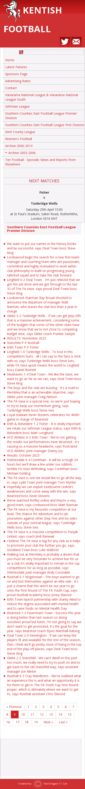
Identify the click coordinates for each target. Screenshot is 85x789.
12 (42, 714)
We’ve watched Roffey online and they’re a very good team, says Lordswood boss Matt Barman (42, 502)
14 (60, 714)
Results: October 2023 (23, 455)
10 (23, 714)
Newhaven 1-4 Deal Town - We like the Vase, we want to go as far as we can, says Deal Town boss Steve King (44, 378)
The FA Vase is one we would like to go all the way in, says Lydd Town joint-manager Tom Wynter (44, 480)
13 (51, 714)
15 (69, 714)
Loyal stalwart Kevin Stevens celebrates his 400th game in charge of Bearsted (43, 417)
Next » (48, 722)
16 (8, 722)
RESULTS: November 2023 (26, 338)
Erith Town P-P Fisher (23, 347)
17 (17, 722)
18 (27, 722)
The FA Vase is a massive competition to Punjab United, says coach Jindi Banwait (42, 534)
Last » (63, 722)
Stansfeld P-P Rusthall (23, 343)
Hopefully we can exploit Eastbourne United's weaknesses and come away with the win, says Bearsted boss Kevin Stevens (41, 491)
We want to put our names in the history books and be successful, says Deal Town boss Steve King (41, 248)
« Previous (14, 707)
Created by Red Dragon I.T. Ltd (42, 783)
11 (32, 714)
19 (36, 722)
